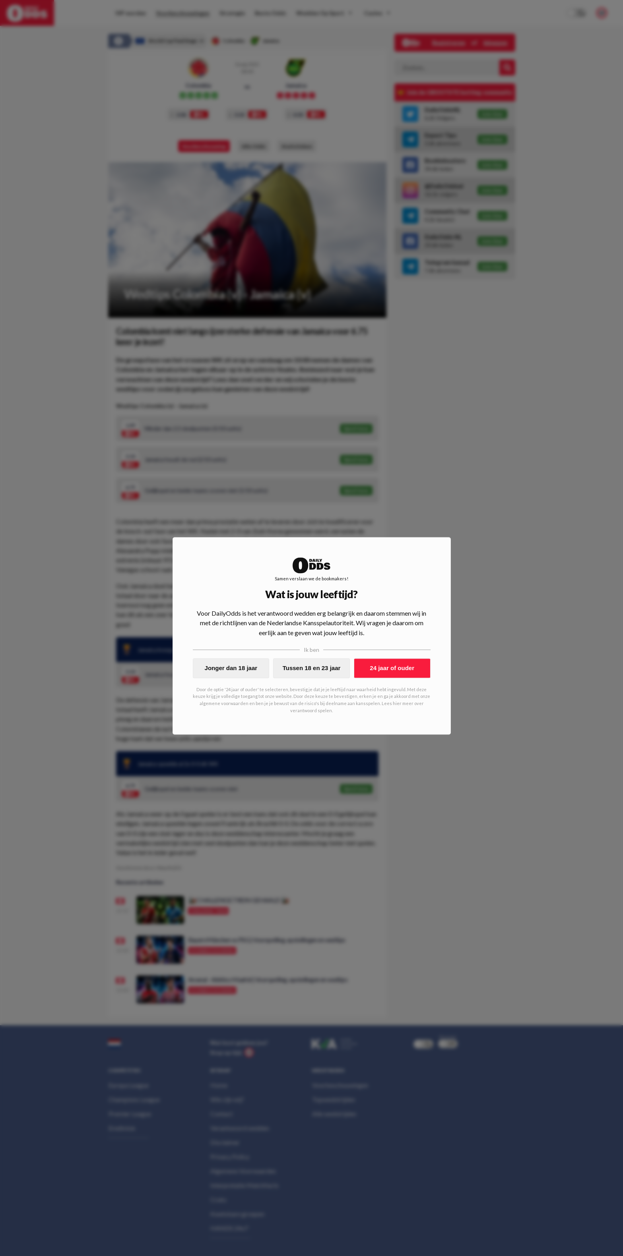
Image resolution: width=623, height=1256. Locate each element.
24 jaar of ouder (392, 668)
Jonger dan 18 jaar (231, 668)
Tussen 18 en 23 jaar (312, 668)
